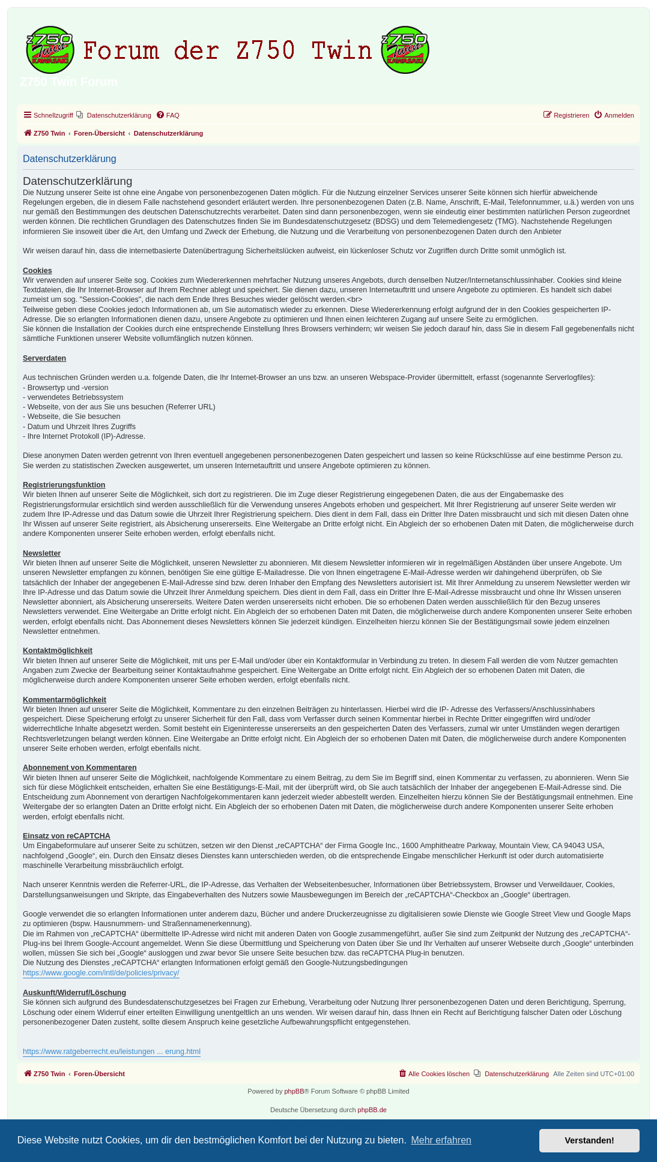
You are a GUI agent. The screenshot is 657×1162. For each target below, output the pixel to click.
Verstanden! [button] (589, 1140)
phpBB (294, 1091)
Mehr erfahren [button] (441, 1140)
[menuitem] (113, 115)
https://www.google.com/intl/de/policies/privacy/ (101, 973)
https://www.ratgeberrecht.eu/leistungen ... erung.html (112, 1051)
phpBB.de (372, 1109)
